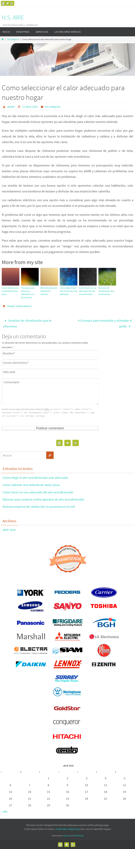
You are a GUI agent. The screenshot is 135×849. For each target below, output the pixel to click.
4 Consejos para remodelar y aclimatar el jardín (105, 323)
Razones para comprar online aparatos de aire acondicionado (43, 499)
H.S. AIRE (13, 17)
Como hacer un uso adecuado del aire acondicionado (87, 291)
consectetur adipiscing (67, 829)
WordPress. (78, 835)
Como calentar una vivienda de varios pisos (10, 291)
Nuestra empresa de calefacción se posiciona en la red (39, 507)
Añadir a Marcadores (19, 306)
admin (11, 106)
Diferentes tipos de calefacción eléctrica (48, 291)
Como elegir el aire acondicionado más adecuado (68, 291)
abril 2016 (9, 530)
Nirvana (67, 835)
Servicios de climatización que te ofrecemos (106, 291)
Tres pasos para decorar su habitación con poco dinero (28, 293)
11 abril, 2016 (30, 106)
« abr (4, 811)
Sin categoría (13, 39)
